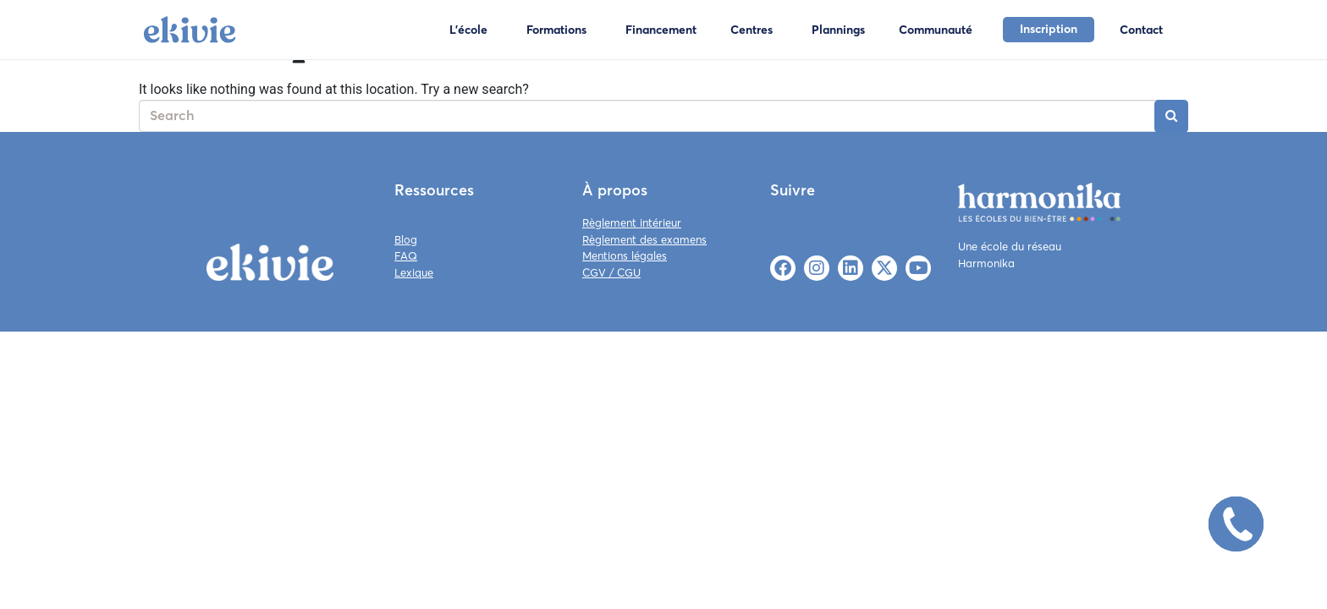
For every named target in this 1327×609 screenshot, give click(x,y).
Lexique (413, 272)
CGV (594, 272)
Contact (1141, 29)
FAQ (405, 255)
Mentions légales (624, 255)
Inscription (1048, 28)
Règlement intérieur (631, 222)
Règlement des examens (644, 239)
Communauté (935, 29)
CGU (629, 272)
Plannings (838, 29)
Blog (405, 239)
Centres (751, 29)
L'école (468, 29)
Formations (556, 29)
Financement (661, 29)
